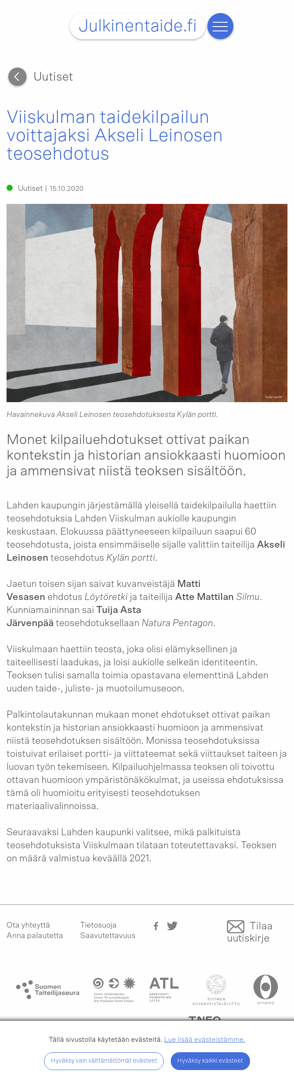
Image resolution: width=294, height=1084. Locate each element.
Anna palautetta (35, 936)
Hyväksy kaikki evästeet (210, 1060)
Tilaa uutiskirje (250, 932)
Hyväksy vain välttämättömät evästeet (104, 1060)
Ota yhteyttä (28, 925)
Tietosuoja (98, 925)
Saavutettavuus (107, 936)
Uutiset (53, 77)
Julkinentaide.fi (137, 26)
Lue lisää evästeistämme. (204, 1039)
